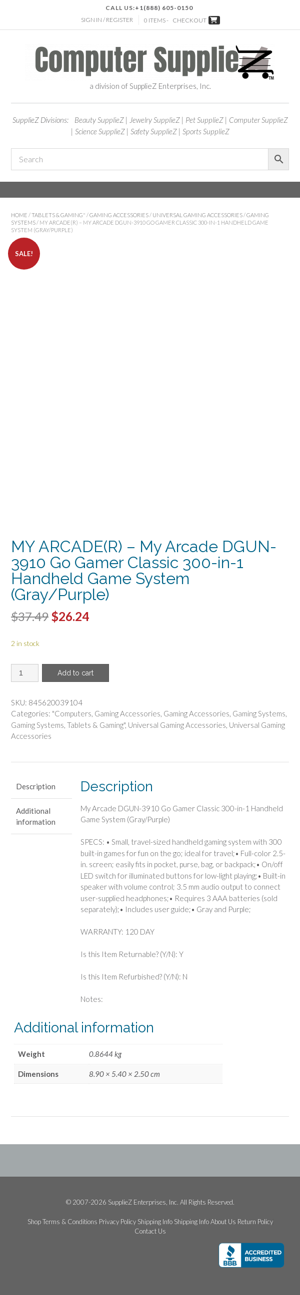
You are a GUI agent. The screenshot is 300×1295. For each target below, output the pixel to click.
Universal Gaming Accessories (197, 215)
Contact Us (150, 1231)
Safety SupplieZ (153, 131)
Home (19, 215)
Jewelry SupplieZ (155, 119)
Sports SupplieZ (206, 131)
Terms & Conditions (70, 1222)
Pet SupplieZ (205, 119)
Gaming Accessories (119, 215)
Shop (34, 1222)
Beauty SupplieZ (99, 119)
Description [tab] (36, 786)
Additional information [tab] (36, 816)
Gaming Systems (259, 713)
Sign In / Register (107, 19)
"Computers (72, 713)
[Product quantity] (24, 673)
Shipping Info (155, 1222)
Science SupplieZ (100, 131)
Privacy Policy (117, 1222)
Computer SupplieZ (258, 119)
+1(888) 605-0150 (164, 7)
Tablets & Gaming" (59, 215)
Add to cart (76, 673)
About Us (223, 1222)
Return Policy (255, 1222)
